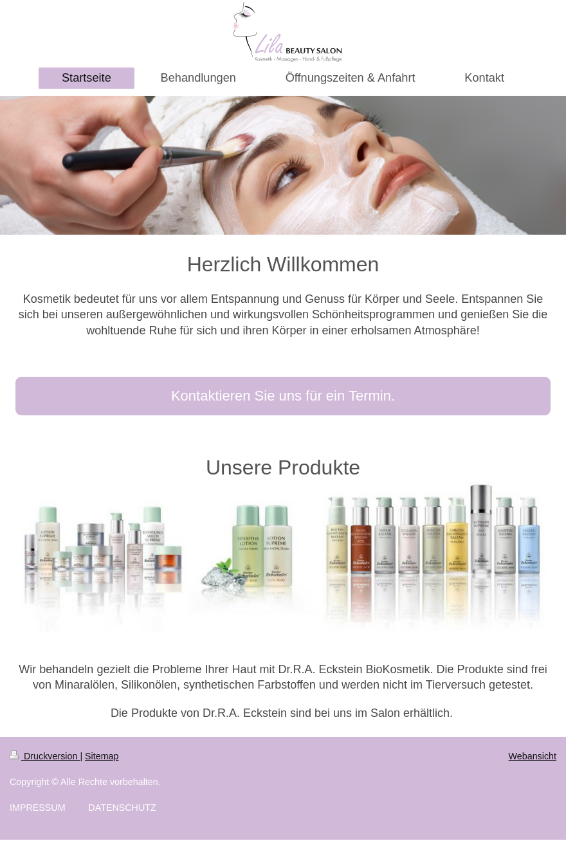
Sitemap (101, 756)
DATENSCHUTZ (122, 807)
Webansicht (532, 756)
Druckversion (45, 756)
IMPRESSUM (38, 807)
